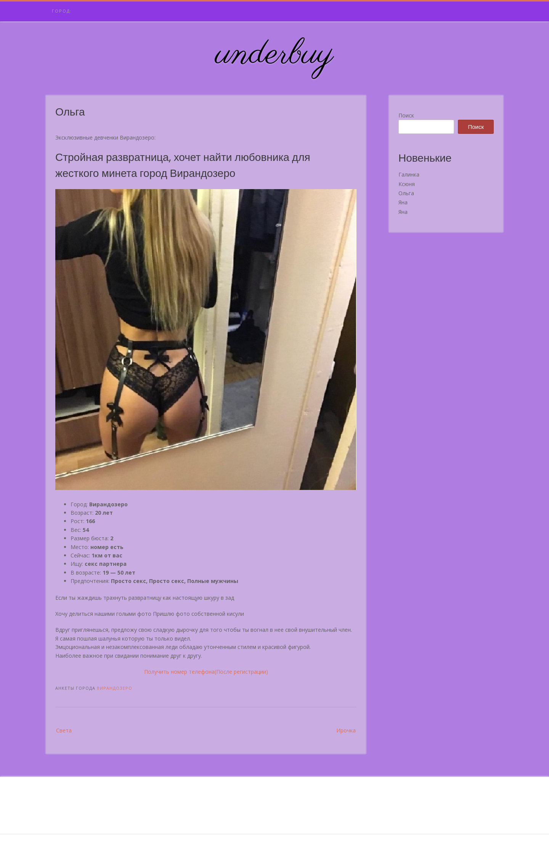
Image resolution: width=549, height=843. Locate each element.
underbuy (275, 54)
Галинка (408, 174)
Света (64, 730)
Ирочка (346, 730)
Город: (62, 11)
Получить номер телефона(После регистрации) (206, 671)
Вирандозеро (114, 688)
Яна (403, 202)
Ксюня (406, 184)
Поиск (406, 115)
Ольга (406, 193)
